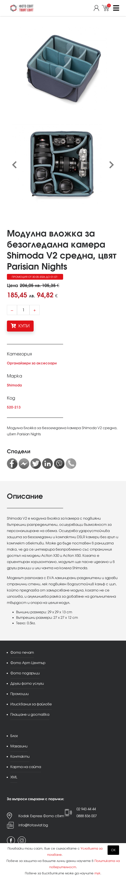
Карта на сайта (25, 767)
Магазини (18, 746)
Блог (14, 736)
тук (97, 873)
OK (113, 850)
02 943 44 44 (86, 809)
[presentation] (14, 165)
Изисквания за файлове (31, 704)
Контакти (19, 756)
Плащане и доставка (29, 714)
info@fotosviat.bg (33, 825)
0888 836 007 (86, 816)
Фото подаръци (25, 673)
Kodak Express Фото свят (41, 816)
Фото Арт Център (27, 663)
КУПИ (20, 325)
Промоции (19, 694)
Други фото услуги (27, 683)
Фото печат (22, 652)
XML (13, 777)
